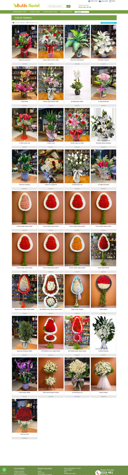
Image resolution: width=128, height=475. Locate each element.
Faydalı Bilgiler (68, 470)
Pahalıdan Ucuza (32, 22)
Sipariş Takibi (103, 1)
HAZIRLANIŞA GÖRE (50, 12)
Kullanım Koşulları (19, 471)
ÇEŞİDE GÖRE (35, 12)
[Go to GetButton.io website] (4, 473)
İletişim (40, 471)
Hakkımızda (41, 473)
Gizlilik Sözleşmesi (19, 473)
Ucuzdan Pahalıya (19, 22)
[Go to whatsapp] (4, 469)
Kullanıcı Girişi (92, 1)
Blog (65, 471)
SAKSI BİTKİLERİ (66, 12)
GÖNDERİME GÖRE (20, 12)
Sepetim (112, 1)
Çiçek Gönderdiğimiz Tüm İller (72, 468)
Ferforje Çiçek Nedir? (70, 473)
